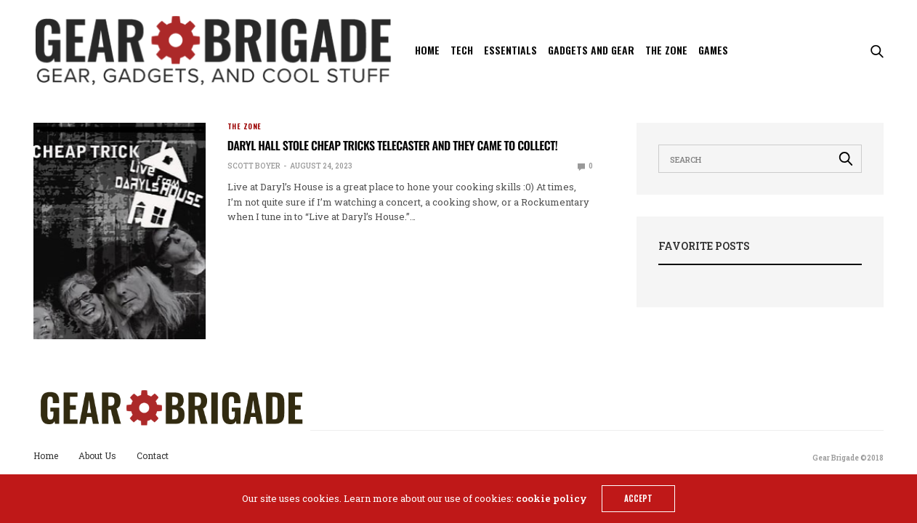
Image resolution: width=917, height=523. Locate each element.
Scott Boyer (253, 166)
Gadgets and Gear (591, 49)
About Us (97, 455)
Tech (462, 49)
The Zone (666, 49)
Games (713, 49)
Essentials (510, 49)
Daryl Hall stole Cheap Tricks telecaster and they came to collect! (392, 145)
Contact (153, 455)
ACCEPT (638, 498)
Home (427, 49)
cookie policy (551, 498)
